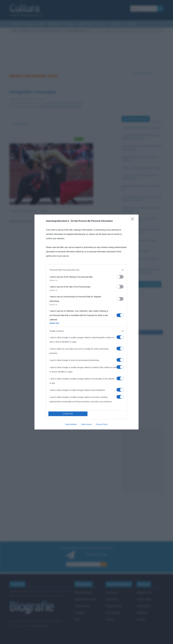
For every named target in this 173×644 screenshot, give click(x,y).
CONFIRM (68, 414)
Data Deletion (71, 424)
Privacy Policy (102, 424)
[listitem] (86, 270)
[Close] (133, 219)
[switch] (120, 277)
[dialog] (86, 322)
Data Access (86, 424)
